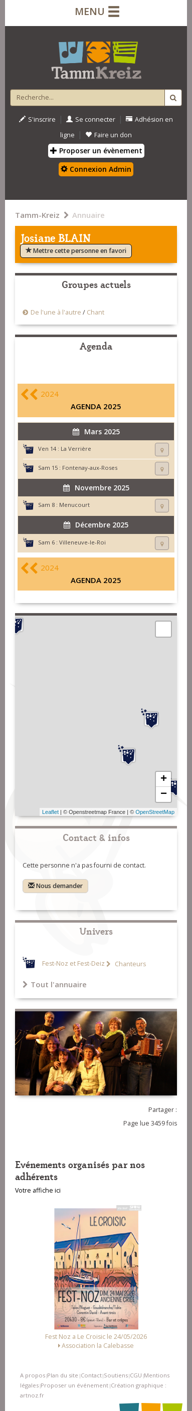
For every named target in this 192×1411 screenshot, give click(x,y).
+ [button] (163, 779)
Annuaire (88, 215)
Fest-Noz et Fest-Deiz (73, 964)
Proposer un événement (74, 1385)
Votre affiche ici (38, 1190)
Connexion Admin (96, 169)
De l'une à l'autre (56, 312)
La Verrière (76, 448)
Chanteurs (129, 964)
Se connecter (90, 119)
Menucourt (74, 504)
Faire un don (108, 135)
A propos (32, 1375)
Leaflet (50, 812)
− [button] (163, 794)
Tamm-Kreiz (37, 215)
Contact (91, 1375)
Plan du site (62, 1375)
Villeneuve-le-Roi (82, 542)
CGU (136, 1375)
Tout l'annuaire (55, 984)
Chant (95, 312)
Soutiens (116, 1375)
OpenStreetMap (154, 812)
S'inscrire (37, 119)
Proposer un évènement (96, 150)
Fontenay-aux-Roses (89, 467)
